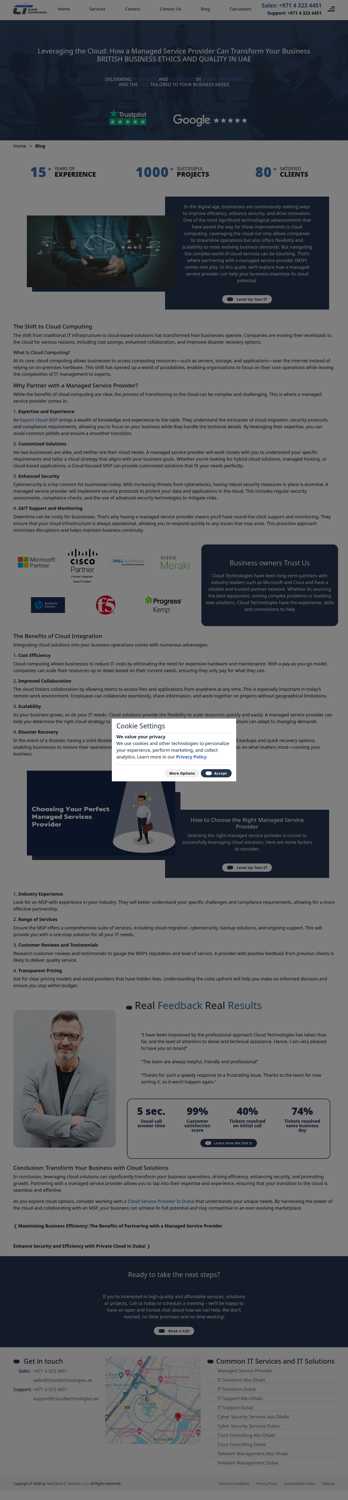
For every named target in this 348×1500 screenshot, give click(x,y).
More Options (175, 773)
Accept (214, 773)
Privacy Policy (191, 755)
